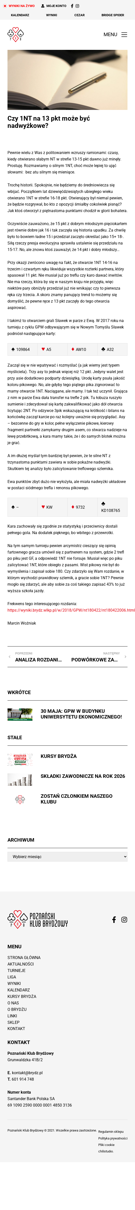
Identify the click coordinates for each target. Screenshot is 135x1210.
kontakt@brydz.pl (27, 1072)
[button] (114, 34)
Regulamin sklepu (111, 1131)
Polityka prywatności (113, 1138)
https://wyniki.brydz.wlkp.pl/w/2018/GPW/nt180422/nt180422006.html (71, 610)
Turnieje (16, 970)
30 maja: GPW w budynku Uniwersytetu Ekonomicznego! (81, 714)
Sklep (13, 1022)
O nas (13, 1003)
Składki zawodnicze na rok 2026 (83, 776)
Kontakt (16, 1028)
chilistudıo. (106, 1151)
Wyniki (51, 15)
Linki (12, 1016)
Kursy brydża (59, 756)
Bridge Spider (113, 15)
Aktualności (20, 964)
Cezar (79, 15)
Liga (11, 977)
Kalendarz (20, 15)
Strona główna (23, 957)
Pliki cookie (106, 1145)
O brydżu (16, 1009)
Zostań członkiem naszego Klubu (77, 799)
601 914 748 (23, 1079)
